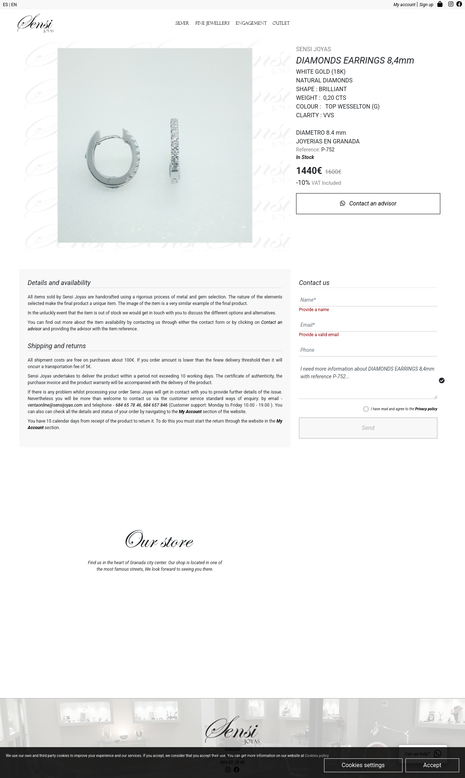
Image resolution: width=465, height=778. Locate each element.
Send (368, 427)
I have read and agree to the (404, 409)
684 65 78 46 (128, 405)
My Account (190, 411)
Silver (182, 23)
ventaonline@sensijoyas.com (55, 405)
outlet (281, 23)
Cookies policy (317, 756)
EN (14, 4)
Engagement (251, 23)
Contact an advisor (368, 203)
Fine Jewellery (212, 23)
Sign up (426, 4)
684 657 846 (155, 405)
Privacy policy (426, 409)
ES (6, 4)
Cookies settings (363, 765)
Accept (432, 765)
